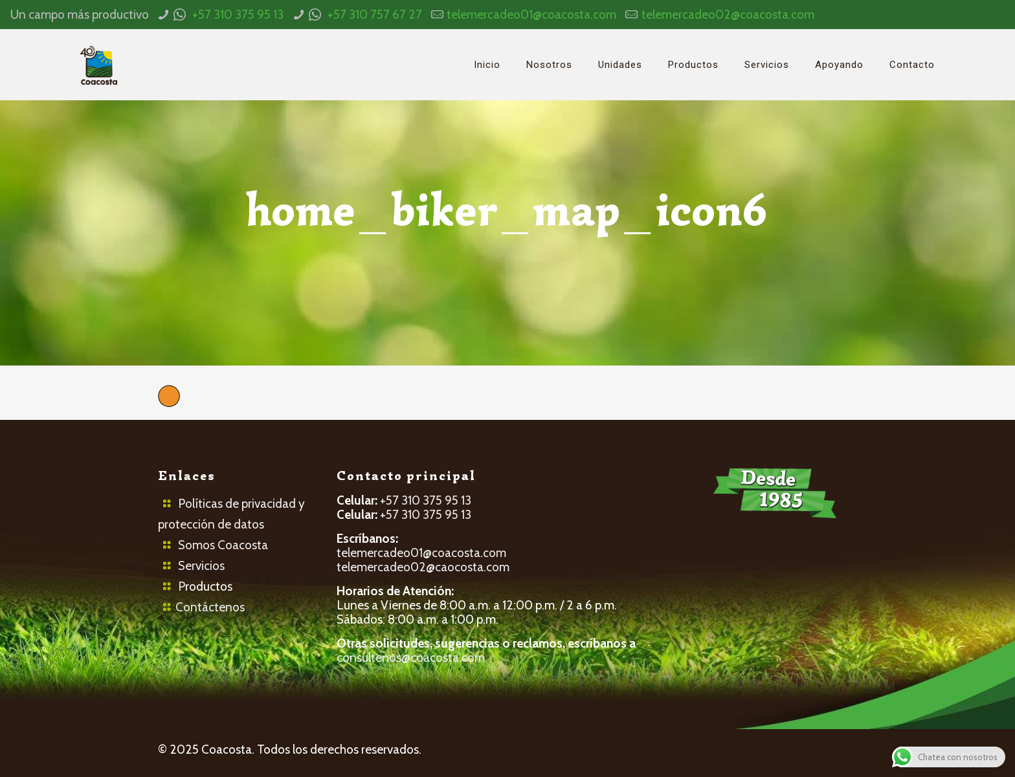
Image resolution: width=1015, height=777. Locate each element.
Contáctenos (210, 607)
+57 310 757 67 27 (375, 14)
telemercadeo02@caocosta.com (423, 567)
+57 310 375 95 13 (238, 14)
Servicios (201, 565)
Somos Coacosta (223, 545)
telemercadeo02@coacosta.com (727, 14)
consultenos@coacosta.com (411, 657)
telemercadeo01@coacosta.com (531, 14)
